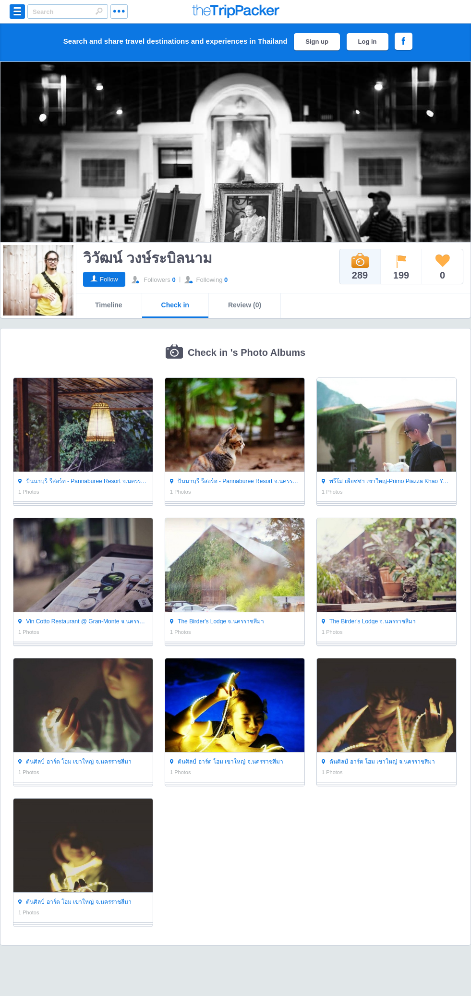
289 (360, 266)
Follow (109, 279)
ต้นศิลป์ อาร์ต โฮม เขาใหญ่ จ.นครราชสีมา (75, 761)
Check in (175, 305)
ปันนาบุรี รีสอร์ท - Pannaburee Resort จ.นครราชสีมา (83, 481)
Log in (367, 41)
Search (99, 11)
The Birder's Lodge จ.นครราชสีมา (217, 621)
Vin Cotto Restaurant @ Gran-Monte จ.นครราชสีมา (83, 621)
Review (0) (244, 305)
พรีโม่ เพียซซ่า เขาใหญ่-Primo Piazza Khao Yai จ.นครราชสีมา (386, 481)
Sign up (316, 41)
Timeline (108, 305)
